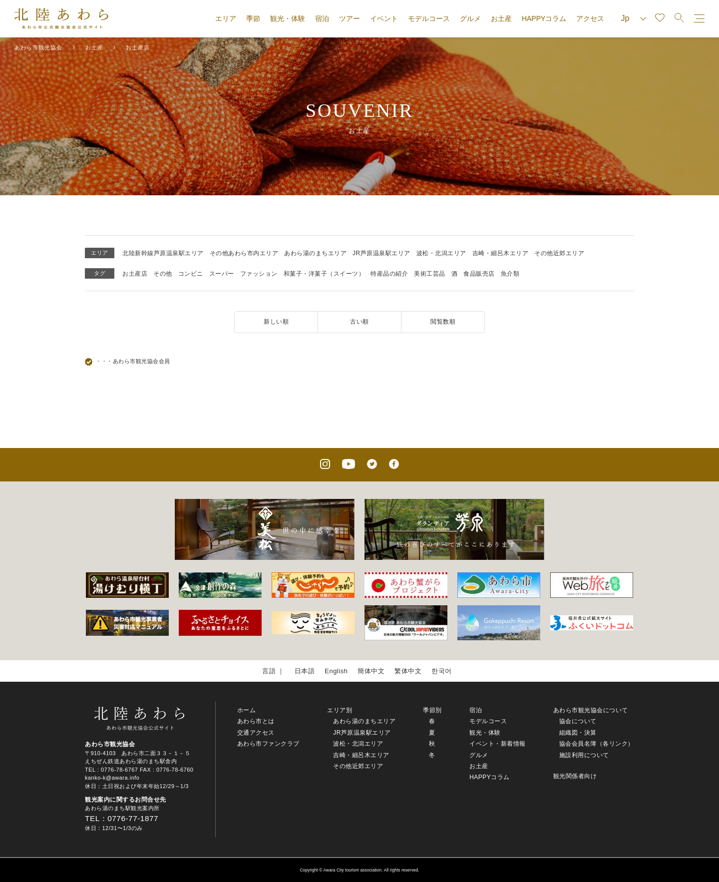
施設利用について (584, 755)
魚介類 (510, 273)
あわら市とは (256, 721)
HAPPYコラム (544, 18)
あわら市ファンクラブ (268, 743)
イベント (384, 18)
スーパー (221, 273)
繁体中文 (407, 671)
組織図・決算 (578, 732)
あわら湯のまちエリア (315, 253)
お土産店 (134, 273)
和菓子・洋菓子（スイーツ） (324, 273)
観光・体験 (287, 18)
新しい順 (276, 321)
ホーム (246, 710)
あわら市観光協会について (590, 710)
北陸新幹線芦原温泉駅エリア (163, 253)
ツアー (349, 18)
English (336, 671)
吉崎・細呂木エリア (500, 253)
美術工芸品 (429, 273)
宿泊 (322, 18)
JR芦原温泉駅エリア (381, 253)
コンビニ (190, 273)
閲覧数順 (442, 321)
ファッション (259, 273)
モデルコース (429, 18)
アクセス (590, 18)
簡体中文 (371, 671)
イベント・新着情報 (497, 743)
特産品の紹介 (389, 273)
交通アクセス (256, 732)
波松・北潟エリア (441, 253)
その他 (162, 273)
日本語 (305, 671)
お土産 (501, 18)
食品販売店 (479, 273)
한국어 (441, 671)
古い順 (359, 321)
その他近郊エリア (559, 253)
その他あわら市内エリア (244, 253)
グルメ (470, 18)
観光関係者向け (575, 776)
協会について (578, 721)
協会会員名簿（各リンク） (596, 743)
